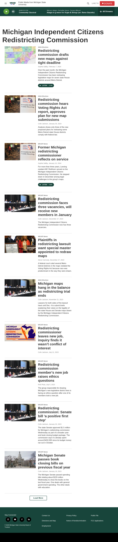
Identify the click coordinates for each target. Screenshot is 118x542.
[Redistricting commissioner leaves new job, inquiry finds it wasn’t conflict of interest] (20, 332)
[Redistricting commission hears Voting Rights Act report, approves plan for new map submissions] (20, 104)
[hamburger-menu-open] (5, 3)
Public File (94, 515)
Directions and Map (49, 521)
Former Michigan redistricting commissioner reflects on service (53, 153)
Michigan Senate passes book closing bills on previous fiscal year (54, 461)
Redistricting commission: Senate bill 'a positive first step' (55, 414)
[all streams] (106, 11)
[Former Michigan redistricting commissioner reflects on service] (20, 151)
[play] (6, 11)
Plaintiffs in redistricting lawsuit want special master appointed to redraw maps (54, 248)
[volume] (13, 11)
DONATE (108, 3)
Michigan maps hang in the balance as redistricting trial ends (54, 289)
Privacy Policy (71, 515)
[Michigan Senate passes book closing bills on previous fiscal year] (20, 459)
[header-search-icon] (88, 3)
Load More (38, 498)
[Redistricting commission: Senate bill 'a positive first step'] (20, 412)
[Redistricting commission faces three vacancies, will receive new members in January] (20, 203)
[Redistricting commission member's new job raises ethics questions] (20, 369)
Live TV (95, 3)
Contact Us (46, 515)
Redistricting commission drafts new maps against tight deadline (53, 56)
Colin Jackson (43, 124)
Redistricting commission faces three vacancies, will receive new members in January (55, 207)
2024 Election (43, 47)
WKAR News (43, 144)
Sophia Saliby (43, 67)
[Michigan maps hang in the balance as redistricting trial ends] (20, 288)
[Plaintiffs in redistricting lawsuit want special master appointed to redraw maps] (20, 244)
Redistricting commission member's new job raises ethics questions (53, 372)
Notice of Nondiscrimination (76, 521)
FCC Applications (97, 521)
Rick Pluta (41, 384)
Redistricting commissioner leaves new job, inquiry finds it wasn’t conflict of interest (52, 338)
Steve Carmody (43, 260)
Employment (46, 526)
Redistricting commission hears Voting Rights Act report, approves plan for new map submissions (53, 110)
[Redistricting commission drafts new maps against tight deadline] (20, 55)
